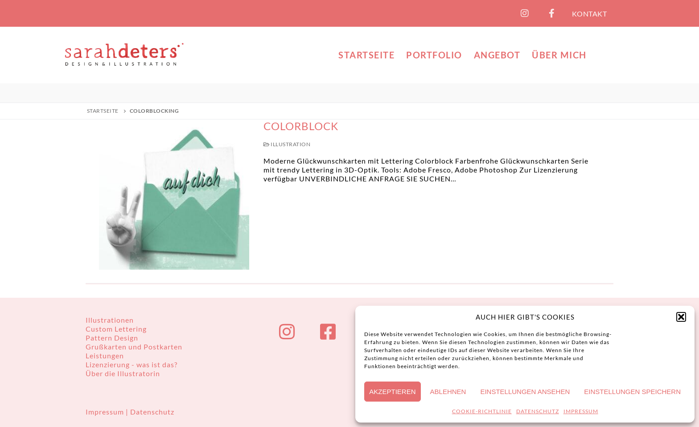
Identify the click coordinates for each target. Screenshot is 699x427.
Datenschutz (152, 411)
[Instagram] (525, 13)
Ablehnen (448, 391)
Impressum (106, 411)
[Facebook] (552, 13)
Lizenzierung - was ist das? (131, 364)
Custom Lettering (116, 328)
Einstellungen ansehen (525, 391)
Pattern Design (112, 337)
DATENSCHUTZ (537, 411)
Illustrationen (110, 320)
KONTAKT (589, 13)
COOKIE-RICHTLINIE (482, 411)
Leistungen (105, 355)
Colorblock (300, 125)
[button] (681, 316)
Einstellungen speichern (632, 391)
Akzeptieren (392, 391)
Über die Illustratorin (123, 373)
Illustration (286, 144)
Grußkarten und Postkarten (134, 346)
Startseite (103, 111)
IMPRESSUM (580, 411)
